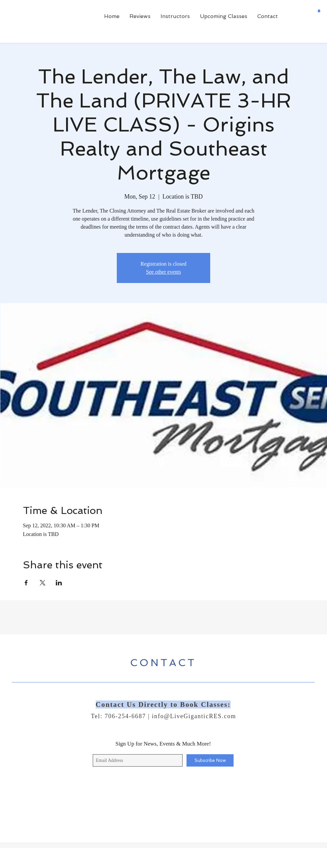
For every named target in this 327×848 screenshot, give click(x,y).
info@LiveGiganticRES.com (194, 716)
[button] (319, 10)
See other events (163, 272)
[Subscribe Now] (210, 760)
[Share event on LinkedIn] (59, 582)
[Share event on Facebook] (26, 582)
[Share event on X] (42, 582)
